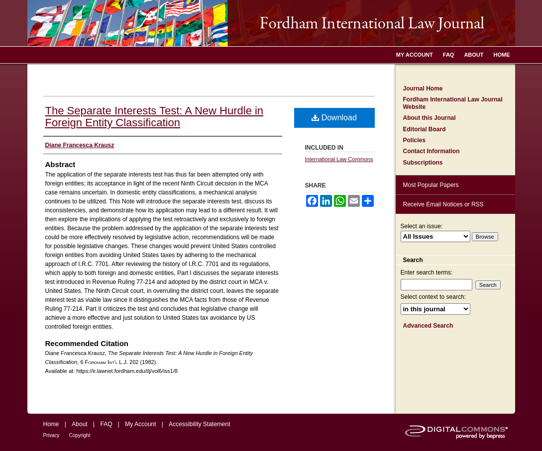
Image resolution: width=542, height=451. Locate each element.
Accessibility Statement (199, 424)
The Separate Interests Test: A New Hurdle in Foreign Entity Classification (154, 116)
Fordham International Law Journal (271, 23)
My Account (140, 424)
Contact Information (431, 151)
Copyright (80, 435)
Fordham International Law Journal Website (453, 103)
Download (334, 117)
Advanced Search (428, 325)
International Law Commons (339, 159)
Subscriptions (423, 162)
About (79, 424)
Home (51, 424)
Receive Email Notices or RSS (443, 204)
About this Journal (429, 117)
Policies (414, 140)
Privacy (51, 435)
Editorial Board (424, 129)
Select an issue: (422, 226)
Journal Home (423, 88)
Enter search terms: (427, 272)
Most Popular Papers (431, 184)
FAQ (106, 424)
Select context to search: (433, 296)
